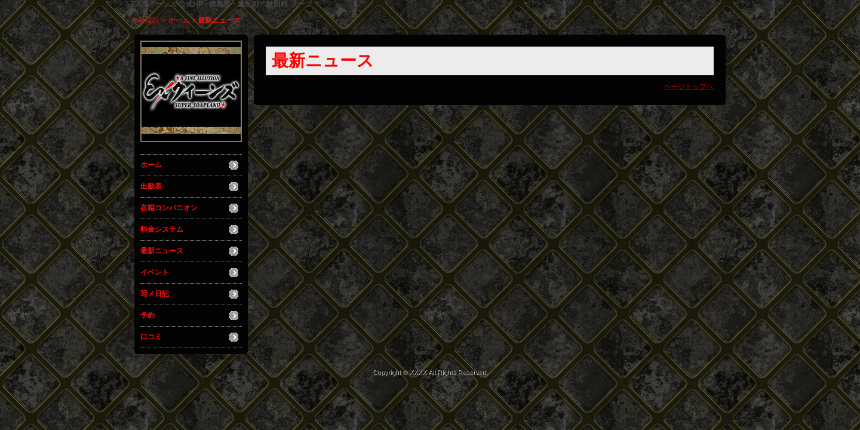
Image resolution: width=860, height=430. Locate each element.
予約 (147, 315)
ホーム (179, 20)
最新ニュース (161, 251)
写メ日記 (154, 294)
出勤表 (151, 186)
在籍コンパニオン (169, 208)
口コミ (151, 337)
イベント (154, 272)
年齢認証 (145, 20)
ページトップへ (689, 86)
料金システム (161, 229)
